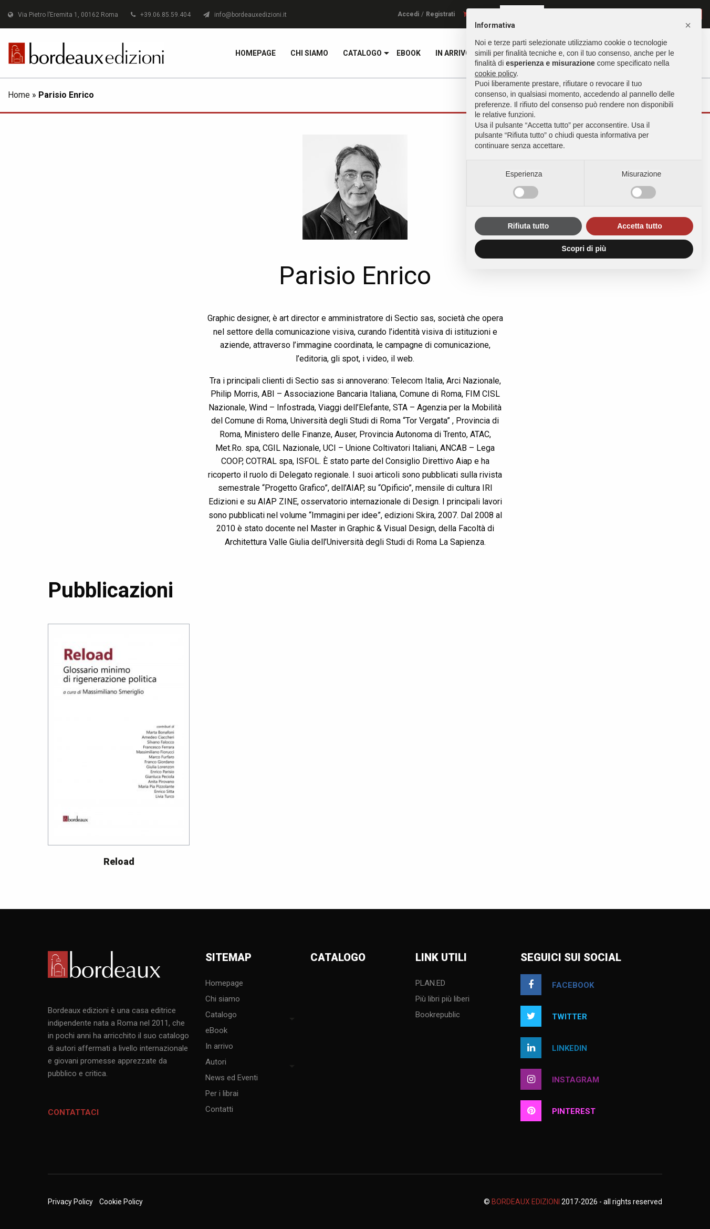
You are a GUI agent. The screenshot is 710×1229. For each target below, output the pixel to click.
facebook (557, 984)
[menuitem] (255, 53)
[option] (118, 750)
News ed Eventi (231, 1078)
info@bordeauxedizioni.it (245, 14)
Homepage (255, 53)
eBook (408, 53)
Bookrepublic (437, 1015)
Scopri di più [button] (584, 248)
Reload (118, 861)
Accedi (408, 14)
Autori (215, 1062)
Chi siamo (309, 53)
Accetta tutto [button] (639, 226)
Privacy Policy (70, 1201)
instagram (559, 1079)
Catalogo (362, 53)
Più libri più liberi (442, 999)
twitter (553, 1016)
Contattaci (73, 1112)
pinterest (558, 1110)
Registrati (440, 14)
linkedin (553, 1047)
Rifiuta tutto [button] (528, 226)
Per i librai (221, 1094)
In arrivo (453, 53)
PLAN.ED (430, 983)
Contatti (219, 1110)
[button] (688, 25)
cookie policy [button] (495, 73)
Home (19, 95)
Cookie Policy (121, 1201)
